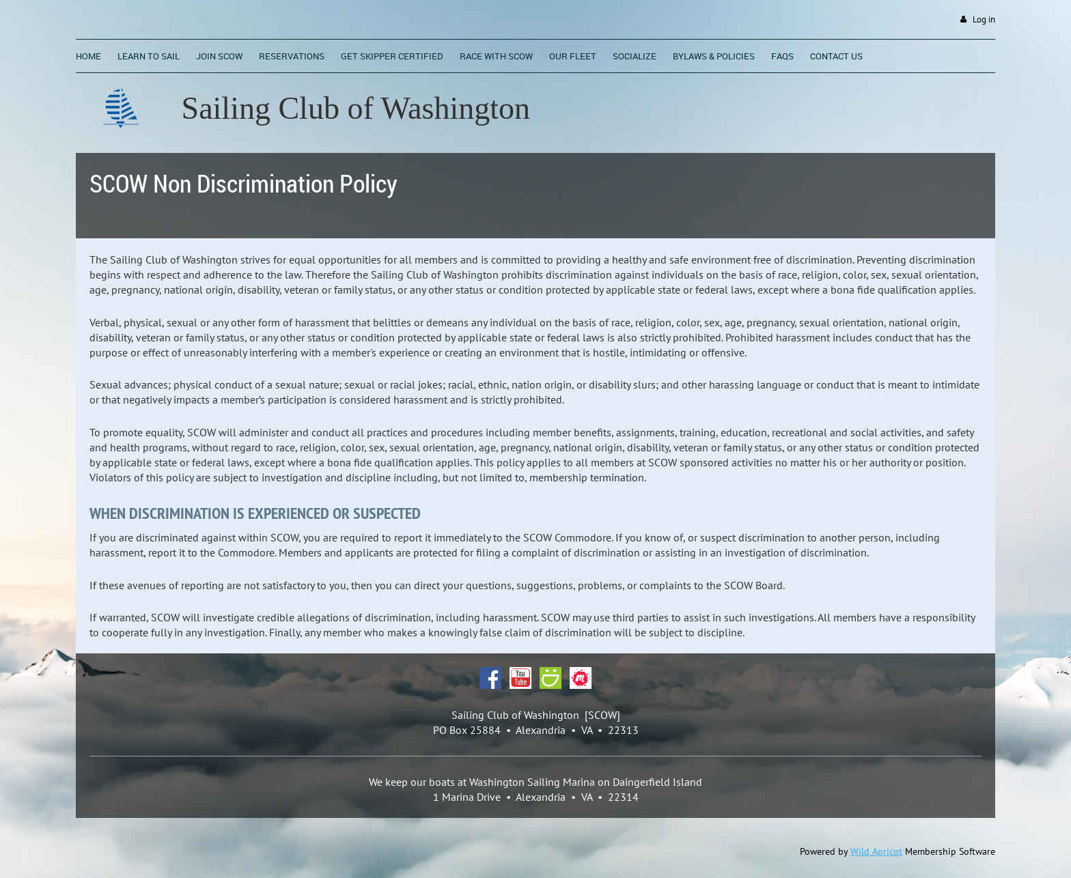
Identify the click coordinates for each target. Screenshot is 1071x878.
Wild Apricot (876, 851)
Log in (984, 19)
